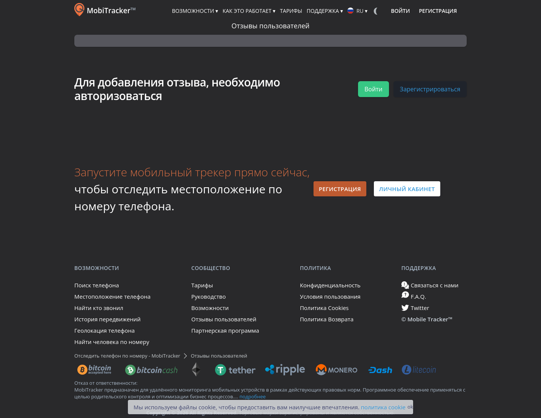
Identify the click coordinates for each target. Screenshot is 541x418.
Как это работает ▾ (249, 10)
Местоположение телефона (112, 296)
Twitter (415, 307)
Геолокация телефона (104, 330)
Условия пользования (330, 296)
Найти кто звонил (98, 308)
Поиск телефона (96, 285)
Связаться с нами (430, 285)
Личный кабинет (407, 189)
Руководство (208, 296)
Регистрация (340, 189)
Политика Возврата (326, 319)
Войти (373, 89)
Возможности (210, 308)
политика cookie (383, 407)
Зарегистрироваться (430, 89)
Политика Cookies (324, 308)
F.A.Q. (413, 295)
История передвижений (107, 319)
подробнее (253, 396)
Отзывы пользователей (224, 319)
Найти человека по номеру (111, 342)
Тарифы (202, 285)
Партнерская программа (225, 330)
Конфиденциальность (330, 285)
